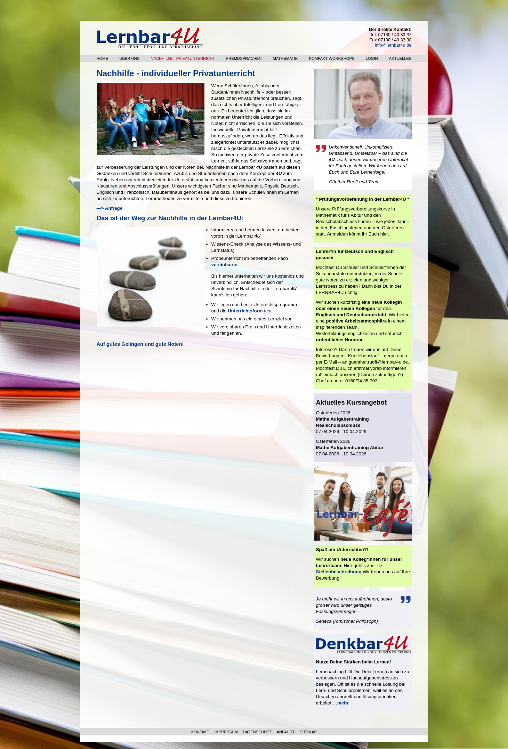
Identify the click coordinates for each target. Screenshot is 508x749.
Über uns (129, 58)
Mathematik (285, 58)
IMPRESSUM (226, 732)
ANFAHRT (286, 732)
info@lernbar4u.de (393, 45)
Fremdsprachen (243, 58)
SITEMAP (308, 732)
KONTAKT (200, 732)
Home (102, 58)
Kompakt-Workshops (332, 58)
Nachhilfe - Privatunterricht (183, 58)
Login (372, 58)
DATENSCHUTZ (257, 732)
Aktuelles (400, 58)
